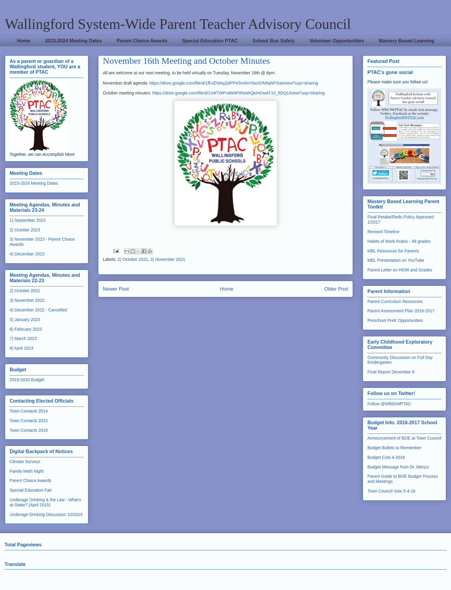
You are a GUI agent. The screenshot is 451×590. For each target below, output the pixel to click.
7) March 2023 (23, 338)
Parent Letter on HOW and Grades (399, 269)
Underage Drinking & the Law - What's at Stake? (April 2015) (45, 502)
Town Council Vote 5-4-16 (391, 491)
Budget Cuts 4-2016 (386, 457)
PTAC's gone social (390, 72)
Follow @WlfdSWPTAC (389, 403)
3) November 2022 (27, 300)
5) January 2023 (25, 319)
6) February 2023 (26, 329)
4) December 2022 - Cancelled (38, 309)
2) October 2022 (25, 290)
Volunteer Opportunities (336, 40)
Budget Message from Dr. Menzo (398, 467)
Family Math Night (27, 471)
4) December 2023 (27, 254)
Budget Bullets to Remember (394, 447)
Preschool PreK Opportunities (395, 320)
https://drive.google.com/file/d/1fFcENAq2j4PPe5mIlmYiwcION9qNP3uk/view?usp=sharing (233, 83)
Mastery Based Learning (406, 40)
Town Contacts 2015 (29, 420)
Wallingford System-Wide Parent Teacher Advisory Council (178, 24)
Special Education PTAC (210, 40)
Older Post (336, 289)
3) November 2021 (167, 259)
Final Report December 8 (390, 371)
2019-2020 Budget (27, 379)
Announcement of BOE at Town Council (404, 438)
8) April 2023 (21, 348)
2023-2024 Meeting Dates (73, 40)
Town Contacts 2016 (29, 430)
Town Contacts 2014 (29, 411)
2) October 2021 (133, 259)
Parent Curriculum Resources (395, 301)
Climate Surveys (25, 461)
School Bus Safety (273, 40)
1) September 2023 (28, 220)
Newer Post (116, 289)
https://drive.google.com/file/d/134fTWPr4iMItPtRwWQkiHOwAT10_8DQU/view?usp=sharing (238, 93)
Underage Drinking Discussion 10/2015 (46, 514)
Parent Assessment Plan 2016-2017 (400, 310)
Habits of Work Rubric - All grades (399, 241)
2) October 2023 (25, 229)
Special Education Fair (31, 490)
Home (23, 40)
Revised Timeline (383, 231)
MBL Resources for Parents (393, 251)
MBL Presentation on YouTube (395, 260)
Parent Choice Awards (142, 40)
